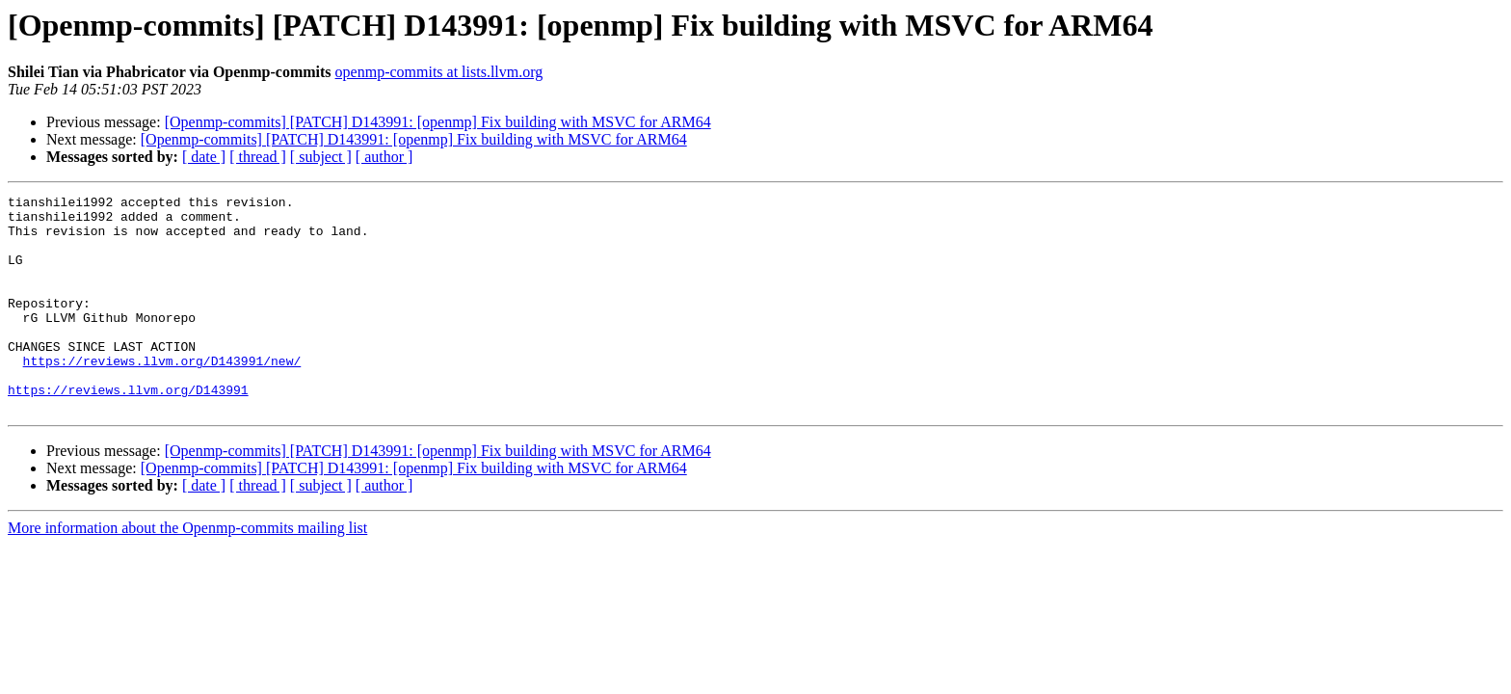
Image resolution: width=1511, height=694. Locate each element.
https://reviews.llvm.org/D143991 (128, 430)
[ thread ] (257, 156)
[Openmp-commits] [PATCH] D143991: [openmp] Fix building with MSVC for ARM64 (438, 122)
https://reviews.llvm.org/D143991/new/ (162, 395)
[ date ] (203, 156)
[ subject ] (321, 156)
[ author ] (384, 156)
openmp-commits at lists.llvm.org (439, 72)
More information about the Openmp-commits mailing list (187, 571)
